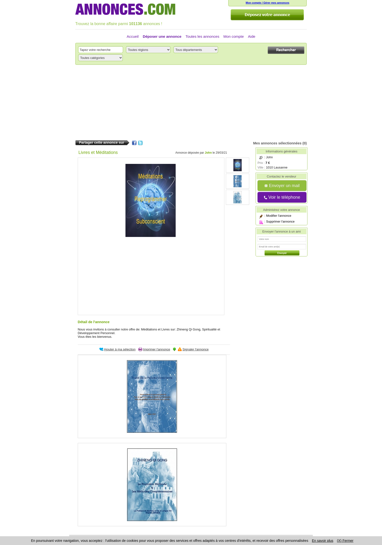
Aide (251, 36)
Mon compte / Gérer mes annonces (267, 2)
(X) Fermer (345, 541)
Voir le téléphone (282, 197)
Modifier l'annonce (278, 215)
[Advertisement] (191, 102)
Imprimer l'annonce (156, 349)
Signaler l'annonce (195, 349)
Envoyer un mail (281, 185)
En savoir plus (322, 541)
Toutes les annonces (202, 36)
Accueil (133, 36)
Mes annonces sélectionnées (277, 143)
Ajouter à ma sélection (120, 349)
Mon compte (233, 36)
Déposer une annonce (162, 36)
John (208, 152)
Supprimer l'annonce (280, 221)
